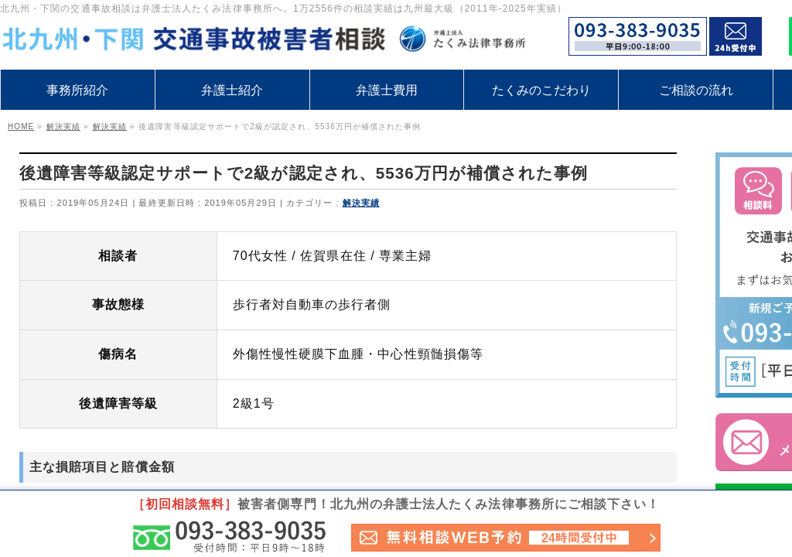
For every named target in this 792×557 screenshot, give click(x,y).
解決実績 (361, 202)
